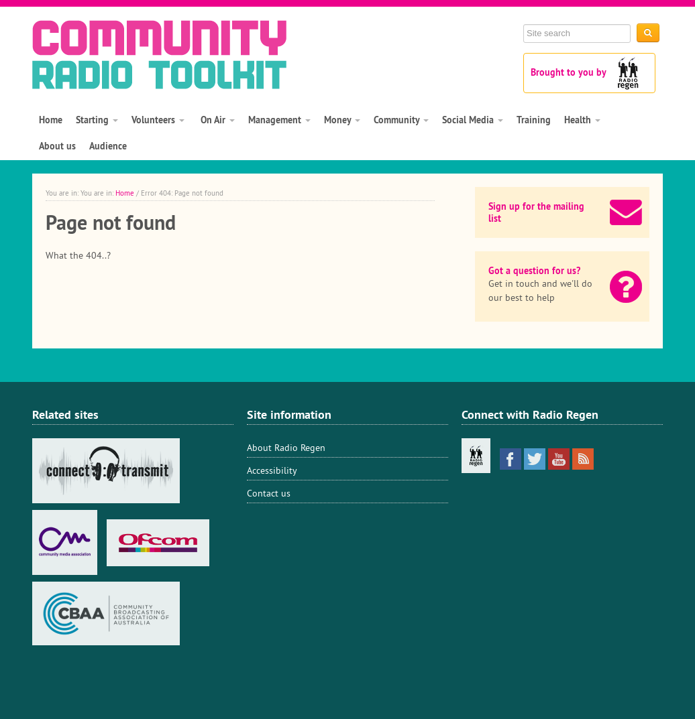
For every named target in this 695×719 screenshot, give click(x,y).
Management (279, 120)
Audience (108, 146)
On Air (216, 120)
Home (50, 120)
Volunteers (157, 120)
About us (57, 146)
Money (342, 120)
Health (582, 120)
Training (534, 120)
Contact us (268, 493)
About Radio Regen (286, 448)
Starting (97, 120)
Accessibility (272, 470)
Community (401, 120)
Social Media (472, 120)
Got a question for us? (534, 271)
